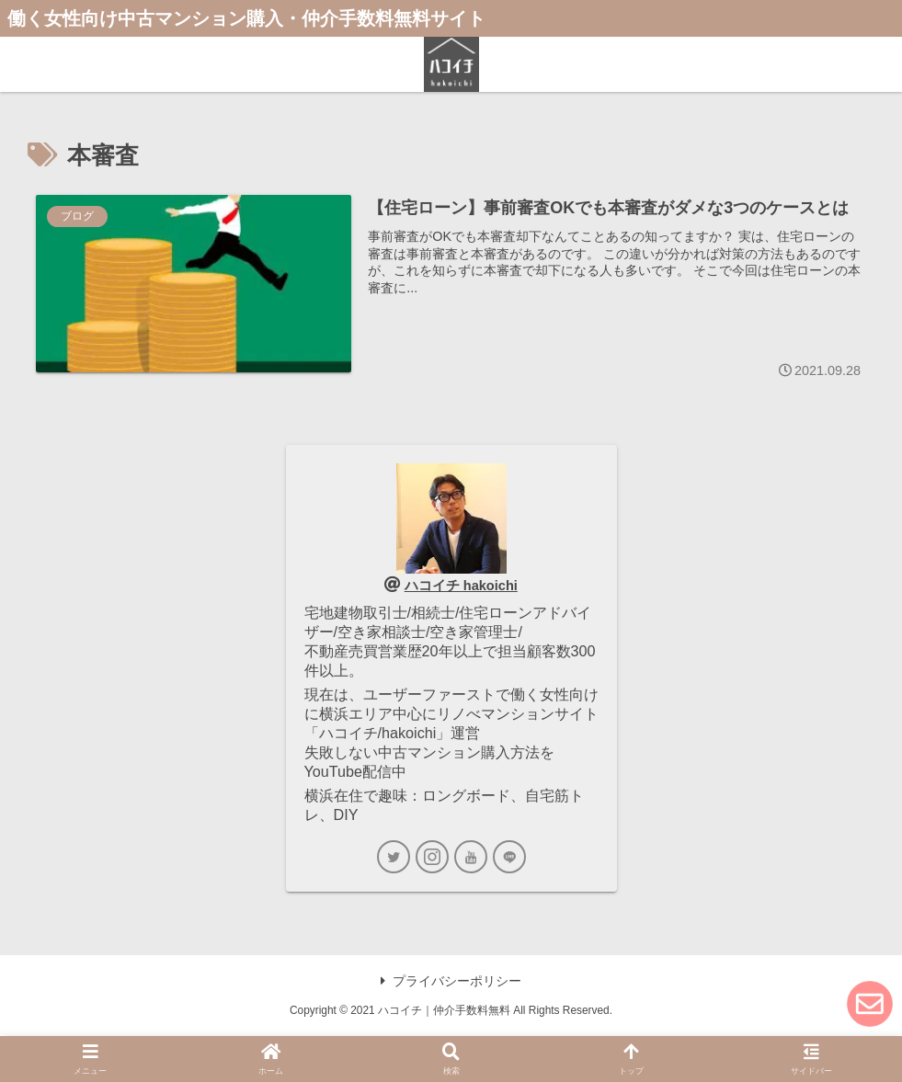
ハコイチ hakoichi (461, 584)
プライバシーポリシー (451, 981)
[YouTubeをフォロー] (470, 856)
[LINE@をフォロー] (509, 856)
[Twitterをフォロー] (393, 856)
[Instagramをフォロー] (432, 856)
